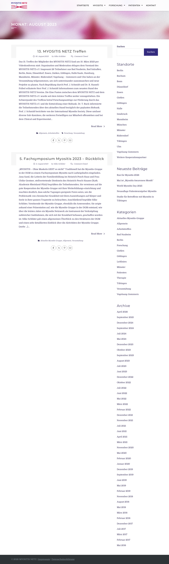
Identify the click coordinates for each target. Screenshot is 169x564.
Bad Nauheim (124, 234)
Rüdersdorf (122, 136)
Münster (121, 130)
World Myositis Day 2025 (129, 186)
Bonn (119, 81)
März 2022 (122, 404)
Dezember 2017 (125, 523)
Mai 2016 (121, 545)
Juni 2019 (122, 480)
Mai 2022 (121, 399)
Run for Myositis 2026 (128, 175)
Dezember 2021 (125, 415)
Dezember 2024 (125, 323)
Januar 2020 (123, 464)
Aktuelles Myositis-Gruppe (51, 241)
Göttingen (122, 103)
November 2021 (125, 420)
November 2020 (125, 447)
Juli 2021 (121, 426)
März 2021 (122, 442)
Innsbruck (122, 114)
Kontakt (151, 5)
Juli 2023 (121, 366)
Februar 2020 (124, 458)
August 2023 (123, 361)
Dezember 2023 (125, 344)
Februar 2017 (123, 540)
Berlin (120, 70)
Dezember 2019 (125, 469)
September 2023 (125, 355)
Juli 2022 (121, 388)
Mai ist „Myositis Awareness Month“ (135, 180)
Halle (119, 108)
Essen (120, 92)
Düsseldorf (122, 87)
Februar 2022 (124, 409)
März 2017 (122, 534)
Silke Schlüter (60, 56)
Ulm (119, 146)
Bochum (121, 76)
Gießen (120, 97)
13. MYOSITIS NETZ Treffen (61, 51)
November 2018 (125, 496)
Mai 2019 (121, 485)
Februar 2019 (123, 491)
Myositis (98, 5)
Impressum (44, 559)
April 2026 (122, 312)
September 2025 (125, 317)
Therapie (121, 278)
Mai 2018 (121, 507)
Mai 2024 (121, 339)
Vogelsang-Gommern (128, 152)
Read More (98, 126)
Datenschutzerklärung (63, 559)
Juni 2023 (122, 371)
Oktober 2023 (124, 350)
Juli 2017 (121, 529)
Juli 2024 (121, 333)
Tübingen (122, 141)
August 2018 (123, 502)
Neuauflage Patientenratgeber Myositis (136, 191)
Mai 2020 (122, 453)
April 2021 (122, 437)
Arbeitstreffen (53, 133)
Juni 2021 (122, 431)
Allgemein (43, 133)
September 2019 (125, 475)
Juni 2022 (122, 393)
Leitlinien (122, 262)
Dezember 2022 (125, 377)
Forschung (115, 5)
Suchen (121, 46)
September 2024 (125, 328)
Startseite (83, 5)
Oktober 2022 (124, 382)
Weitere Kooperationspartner (131, 157)
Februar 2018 (123, 518)
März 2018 (122, 513)
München (122, 125)
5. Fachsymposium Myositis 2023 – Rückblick (62, 159)
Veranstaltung (79, 133)
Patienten (134, 5)
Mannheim (122, 119)
